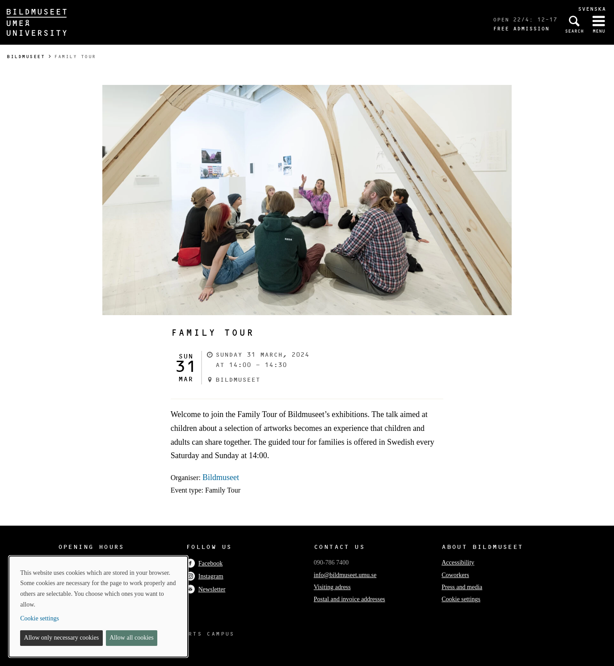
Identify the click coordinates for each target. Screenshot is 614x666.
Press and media (462, 587)
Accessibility (458, 562)
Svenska (592, 9)
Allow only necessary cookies (61, 637)
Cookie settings (461, 599)
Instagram (204, 576)
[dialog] (98, 606)
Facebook (204, 563)
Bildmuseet (26, 56)
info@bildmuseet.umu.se (345, 575)
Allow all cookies (131, 637)
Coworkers (455, 575)
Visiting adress (332, 587)
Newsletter (206, 589)
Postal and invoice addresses (349, 599)
